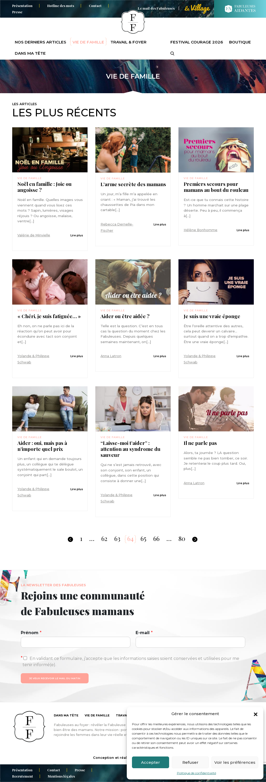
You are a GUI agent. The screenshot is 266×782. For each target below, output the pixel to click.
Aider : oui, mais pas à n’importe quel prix (42, 446)
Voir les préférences (234, 762)
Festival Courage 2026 (196, 42)
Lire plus (76, 235)
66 (156, 538)
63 (117, 538)
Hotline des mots (60, 5)
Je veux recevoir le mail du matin (54, 678)
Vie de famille (88, 42)
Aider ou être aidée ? (125, 316)
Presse (17, 12)
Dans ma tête (30, 53)
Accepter (150, 762)
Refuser (190, 762)
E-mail (144, 632)
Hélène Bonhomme (200, 230)
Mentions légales (61, 776)
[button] (255, 713)
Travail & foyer (128, 42)
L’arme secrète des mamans (133, 184)
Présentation (22, 5)
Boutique (240, 42)
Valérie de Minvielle (33, 235)
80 (181, 538)
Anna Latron (111, 356)
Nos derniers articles (40, 42)
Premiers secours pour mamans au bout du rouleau (216, 187)
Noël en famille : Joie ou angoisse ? (44, 187)
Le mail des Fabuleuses (156, 8)
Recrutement (22, 776)
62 (104, 538)
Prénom (31, 632)
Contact (95, 5)
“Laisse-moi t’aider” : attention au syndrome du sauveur (131, 449)
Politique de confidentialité (196, 773)
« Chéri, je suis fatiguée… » (49, 316)
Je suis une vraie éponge (212, 316)
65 (143, 538)
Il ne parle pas (200, 443)
